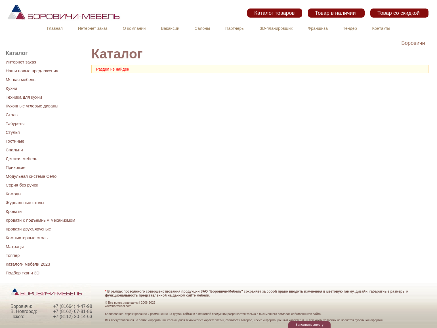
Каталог (17, 53)
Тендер (350, 28)
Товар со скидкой (398, 13)
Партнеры (235, 28)
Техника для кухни (24, 97)
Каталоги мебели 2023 (28, 264)
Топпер (13, 255)
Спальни (14, 149)
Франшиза (318, 28)
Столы (12, 114)
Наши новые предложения (32, 70)
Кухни (11, 88)
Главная (55, 28)
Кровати (14, 211)
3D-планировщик (276, 28)
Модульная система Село (31, 176)
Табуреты (15, 123)
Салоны (202, 28)
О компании (134, 28)
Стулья (13, 132)
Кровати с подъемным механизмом (40, 220)
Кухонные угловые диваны (32, 105)
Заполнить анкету (309, 325)
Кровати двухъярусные (28, 229)
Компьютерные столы (27, 237)
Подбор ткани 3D (22, 272)
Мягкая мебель (20, 79)
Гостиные (15, 141)
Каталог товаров (274, 13)
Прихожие (16, 167)
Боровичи (413, 43)
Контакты (381, 28)
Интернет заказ (93, 28)
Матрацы (15, 246)
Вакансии (170, 28)
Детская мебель (21, 158)
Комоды (13, 193)
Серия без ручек (22, 185)
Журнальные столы (25, 202)
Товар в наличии (335, 13)
